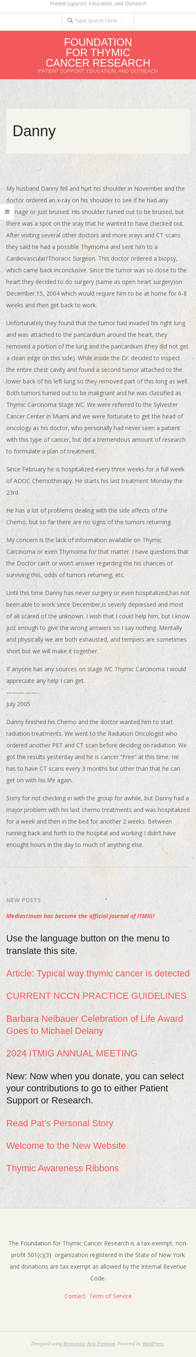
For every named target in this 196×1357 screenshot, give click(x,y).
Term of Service (110, 1296)
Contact (75, 1296)
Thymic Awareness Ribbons (62, 1168)
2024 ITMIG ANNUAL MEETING (72, 1053)
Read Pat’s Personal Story (60, 1123)
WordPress (153, 1344)
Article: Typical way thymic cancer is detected (98, 973)
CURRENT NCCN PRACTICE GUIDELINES (96, 996)
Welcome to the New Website (66, 1145)
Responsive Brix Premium (89, 1344)
